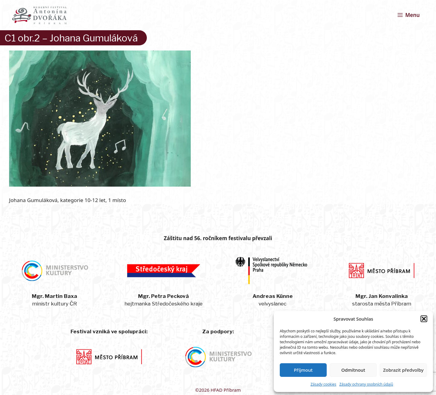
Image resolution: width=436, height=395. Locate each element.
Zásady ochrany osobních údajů (366, 384)
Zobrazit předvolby (403, 370)
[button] (424, 319)
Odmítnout (353, 370)
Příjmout (303, 370)
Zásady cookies (323, 384)
